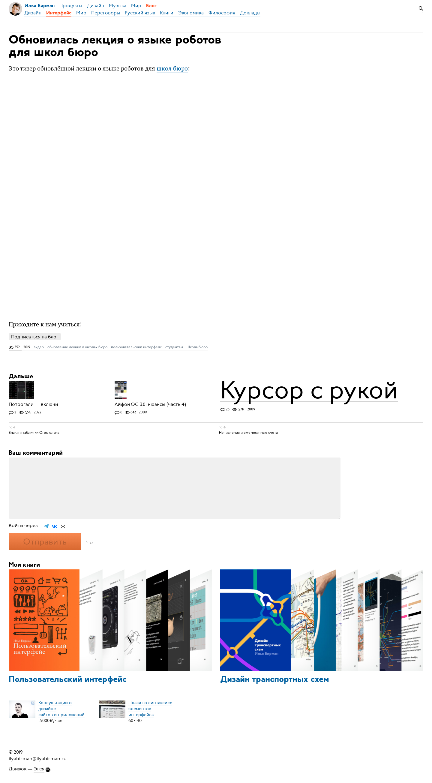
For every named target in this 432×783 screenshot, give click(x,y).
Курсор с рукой (309, 390)
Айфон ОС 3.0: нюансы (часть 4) (150, 404)
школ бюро (172, 68)
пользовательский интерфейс (136, 347)
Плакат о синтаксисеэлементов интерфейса (150, 709)
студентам (174, 347)
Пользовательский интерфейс (68, 680)
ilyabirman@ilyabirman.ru (38, 758)
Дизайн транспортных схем (274, 680)
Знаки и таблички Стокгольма (34, 432)
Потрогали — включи (33, 404)
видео (39, 347)
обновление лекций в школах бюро (77, 347)
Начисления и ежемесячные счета (248, 432)
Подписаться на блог (34, 337)
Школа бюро (197, 347)
